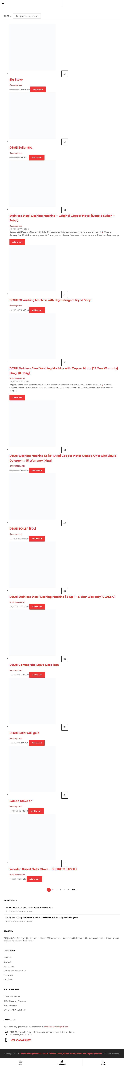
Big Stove (16, 79)
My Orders (8, 975)
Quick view (64, 74)
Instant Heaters (10, 1005)
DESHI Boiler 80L (20, 147)
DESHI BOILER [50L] (22, 528)
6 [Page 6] (68, 890)
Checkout (8, 980)
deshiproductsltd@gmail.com (56, 1026)
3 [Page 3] (56, 890)
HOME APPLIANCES (17, 378)
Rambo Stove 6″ (20, 801)
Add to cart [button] (38, 89)
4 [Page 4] (60, 890)
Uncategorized (15, 85)
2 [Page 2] (52, 890)
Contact (7, 962)
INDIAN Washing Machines (15, 1001)
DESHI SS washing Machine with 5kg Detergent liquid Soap (50, 300)
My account (9, 966)
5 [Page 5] (64, 890)
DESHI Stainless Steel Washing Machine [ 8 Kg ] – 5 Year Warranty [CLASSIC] (62, 597)
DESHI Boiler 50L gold (24, 733)
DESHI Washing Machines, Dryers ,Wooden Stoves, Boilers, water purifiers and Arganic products (61, 1053)
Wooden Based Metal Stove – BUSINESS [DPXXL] (43, 869)
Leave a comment (25, 911)
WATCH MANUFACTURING (15, 1010)
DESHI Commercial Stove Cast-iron (34, 665)
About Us (8, 957)
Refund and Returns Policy (15, 971)
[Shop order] (27, 16)
